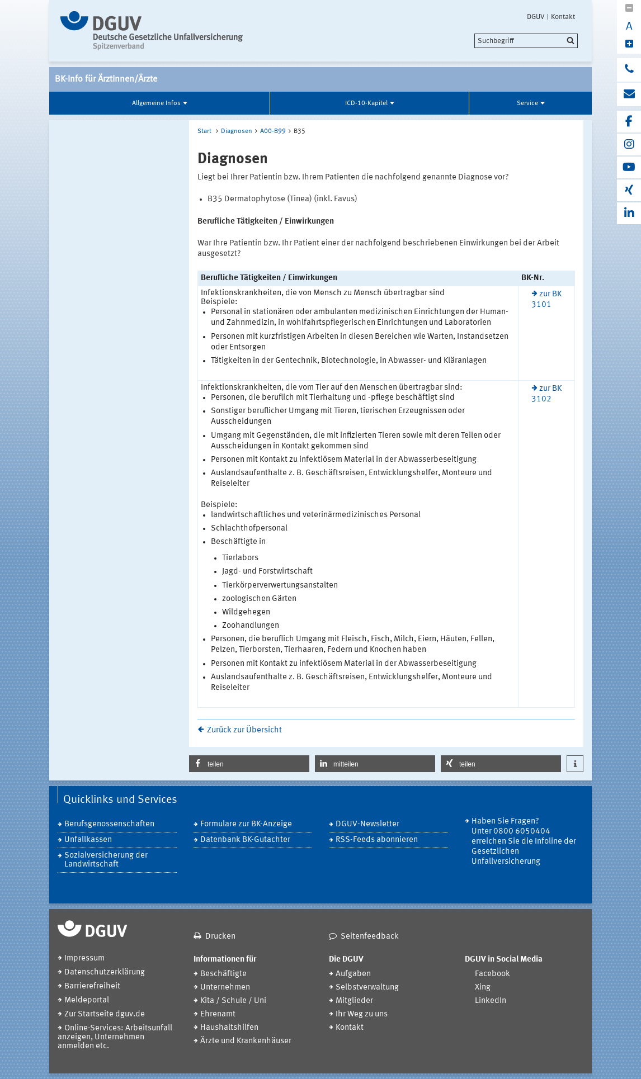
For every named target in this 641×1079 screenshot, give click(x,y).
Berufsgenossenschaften (109, 824)
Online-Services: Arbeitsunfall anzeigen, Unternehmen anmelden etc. (115, 1037)
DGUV (536, 17)
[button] (249, 763)
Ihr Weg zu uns (362, 1014)
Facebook (492, 974)
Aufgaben (353, 974)
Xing (483, 987)
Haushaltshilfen (229, 1028)
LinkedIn (490, 1001)
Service (527, 103)
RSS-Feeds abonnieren (377, 840)
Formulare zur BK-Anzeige (246, 824)
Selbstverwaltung (367, 987)
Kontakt (563, 17)
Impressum (84, 958)
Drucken (220, 937)
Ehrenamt (217, 1014)
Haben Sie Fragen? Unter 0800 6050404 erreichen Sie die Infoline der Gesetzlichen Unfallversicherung (524, 841)
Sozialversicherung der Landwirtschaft (106, 860)
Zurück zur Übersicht (244, 730)
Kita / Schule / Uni (233, 1001)
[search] (526, 41)
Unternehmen (225, 987)
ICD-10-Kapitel (366, 103)
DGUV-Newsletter (367, 824)
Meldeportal (86, 1000)
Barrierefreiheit (92, 986)
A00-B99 (273, 131)
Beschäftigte (223, 974)
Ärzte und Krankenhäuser (245, 1041)
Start (204, 131)
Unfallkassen (88, 840)
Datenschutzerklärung (104, 972)
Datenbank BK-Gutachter (245, 840)
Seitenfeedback (370, 937)
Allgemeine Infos (156, 103)
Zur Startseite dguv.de (104, 1014)
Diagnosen (236, 131)
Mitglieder (354, 1001)
